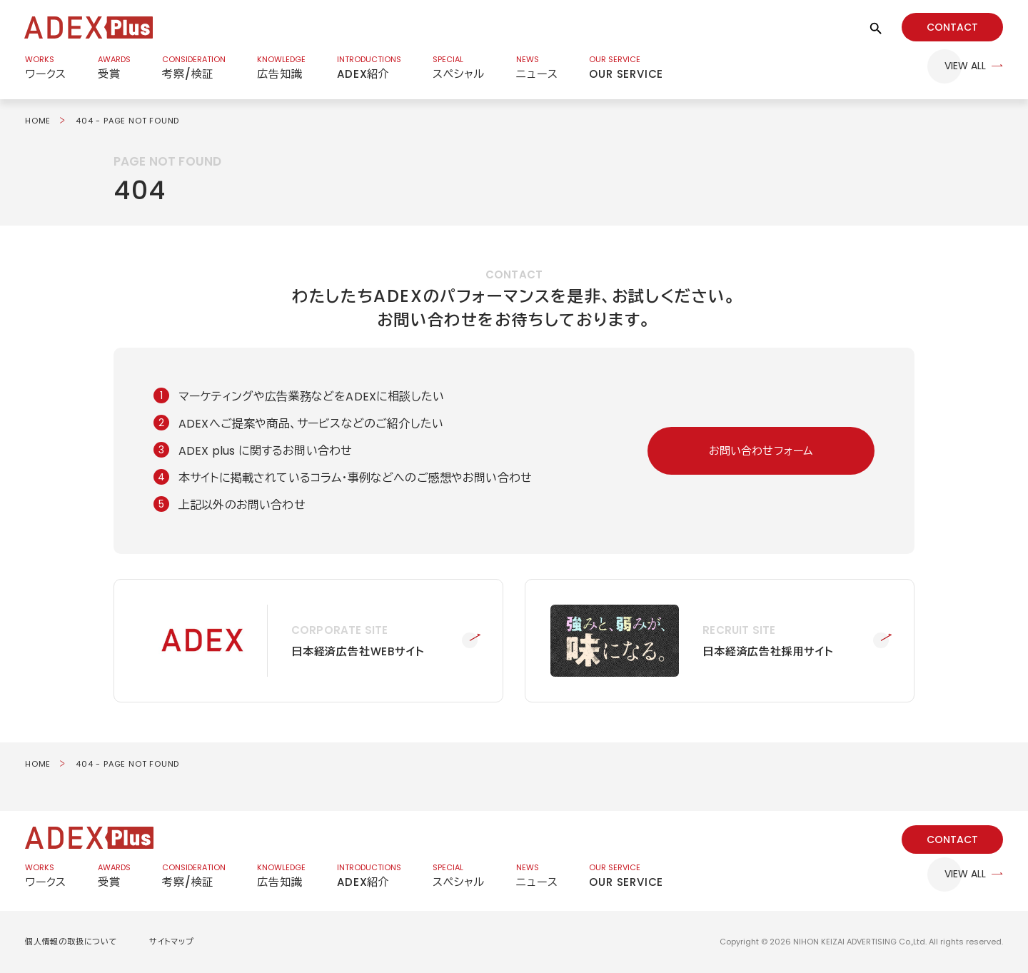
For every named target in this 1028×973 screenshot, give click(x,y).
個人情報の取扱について (71, 941)
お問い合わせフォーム (761, 450)
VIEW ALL (965, 66)
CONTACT (952, 27)
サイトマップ (171, 941)
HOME (38, 120)
